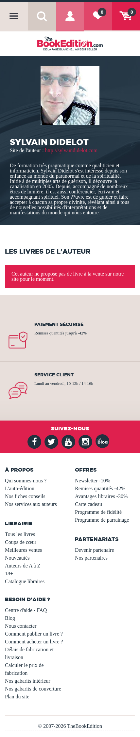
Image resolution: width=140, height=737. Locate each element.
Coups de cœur (20, 542)
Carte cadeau (88, 504)
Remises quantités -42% (100, 488)
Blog (10, 618)
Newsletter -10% (92, 480)
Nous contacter (20, 626)
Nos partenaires (91, 558)
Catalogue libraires (24, 581)
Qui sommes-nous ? (25, 480)
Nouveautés (17, 558)
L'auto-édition (19, 488)
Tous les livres (20, 534)
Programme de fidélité (98, 512)
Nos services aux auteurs (31, 504)
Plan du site (17, 696)
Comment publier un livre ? (34, 634)
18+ (9, 573)
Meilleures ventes (23, 550)
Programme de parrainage (102, 520)
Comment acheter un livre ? (34, 641)
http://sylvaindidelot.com (71, 150)
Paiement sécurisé (58, 324)
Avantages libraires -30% (101, 496)
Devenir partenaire (94, 550)
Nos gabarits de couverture (33, 689)
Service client (54, 374)
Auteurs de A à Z (22, 565)
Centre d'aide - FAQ (26, 610)
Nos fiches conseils (25, 496)
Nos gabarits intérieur (27, 681)
